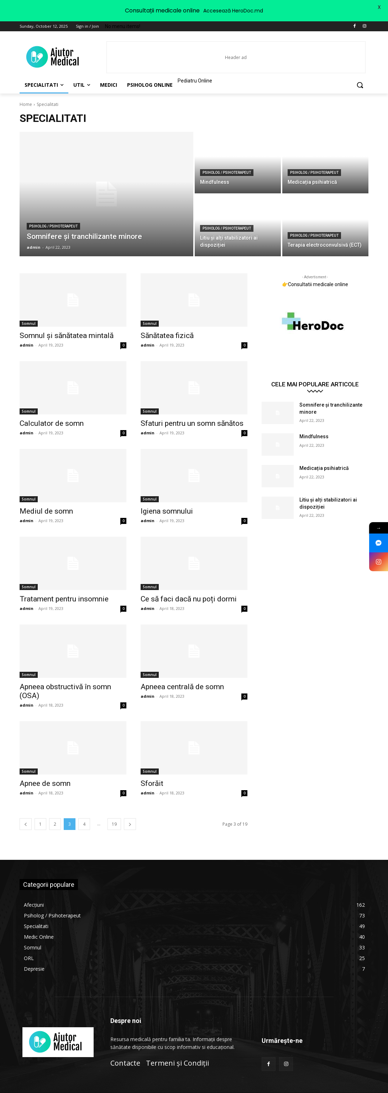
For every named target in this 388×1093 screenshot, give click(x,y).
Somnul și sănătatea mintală (67, 335)
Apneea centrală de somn (182, 686)
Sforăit (152, 783)
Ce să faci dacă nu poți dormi (189, 599)
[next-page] (130, 824)
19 (114, 824)
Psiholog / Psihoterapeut (53, 226)
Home (26, 104)
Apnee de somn (45, 783)
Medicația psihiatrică (324, 468)
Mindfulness (314, 436)
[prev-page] (26, 824)
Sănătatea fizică (167, 335)
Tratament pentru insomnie (64, 599)
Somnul (29, 323)
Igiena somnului (167, 511)
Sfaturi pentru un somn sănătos (192, 423)
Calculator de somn (52, 423)
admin (26, 345)
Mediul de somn (46, 511)
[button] (359, 84)
